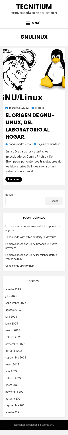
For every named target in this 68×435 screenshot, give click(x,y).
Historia (39, 107)
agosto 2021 (12, 412)
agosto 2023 (13, 310)
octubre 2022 (13, 350)
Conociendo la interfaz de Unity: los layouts (30, 237)
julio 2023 (11, 316)
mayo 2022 (12, 364)
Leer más (13, 179)
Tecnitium (34, 7)
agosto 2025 (13, 289)
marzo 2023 (12, 330)
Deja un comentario (49, 144)
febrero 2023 (13, 337)
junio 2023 (11, 323)
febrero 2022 (13, 378)
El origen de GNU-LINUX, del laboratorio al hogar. (29, 126)
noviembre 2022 (15, 344)
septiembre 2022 (15, 357)
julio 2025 (11, 296)
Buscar (9, 194)
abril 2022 (11, 371)
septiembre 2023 (15, 303)
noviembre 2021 (14, 391)
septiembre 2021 (15, 405)
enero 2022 (12, 385)
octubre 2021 (13, 398)
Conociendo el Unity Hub (19, 265)
